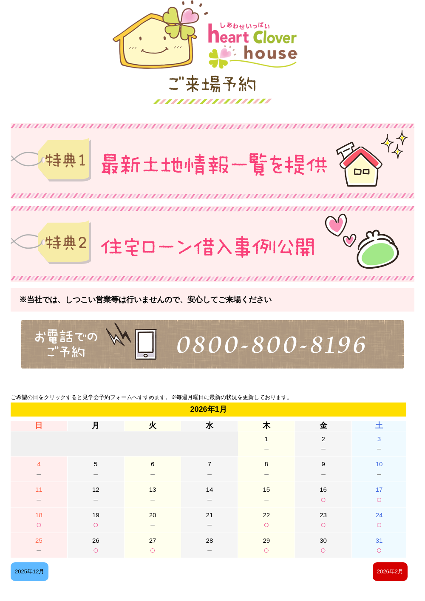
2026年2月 (390, 571)
